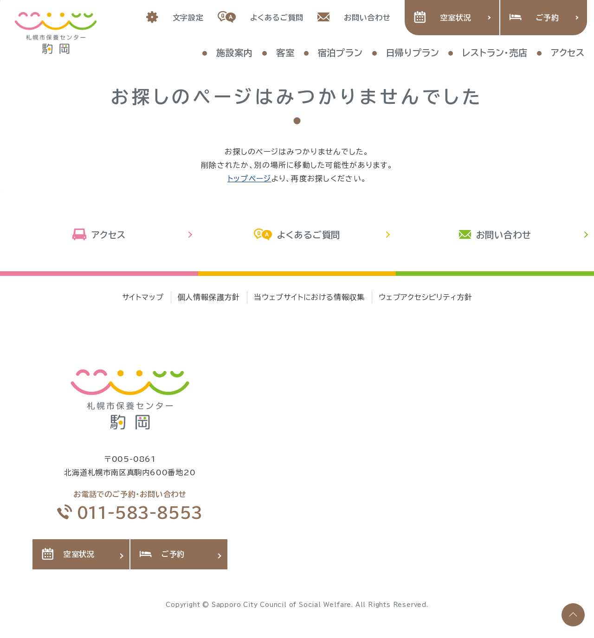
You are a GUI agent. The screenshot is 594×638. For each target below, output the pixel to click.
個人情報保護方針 (209, 297)
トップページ (249, 178)
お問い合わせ (354, 17)
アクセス (98, 235)
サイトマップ (143, 297)
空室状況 (442, 17)
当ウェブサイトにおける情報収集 (309, 297)
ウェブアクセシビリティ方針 (425, 297)
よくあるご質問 (260, 17)
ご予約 (534, 17)
